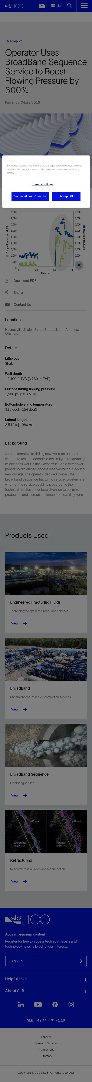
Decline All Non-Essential (30, 196)
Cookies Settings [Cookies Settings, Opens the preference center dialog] (42, 184)
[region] (46, 181)
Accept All (66, 196)
